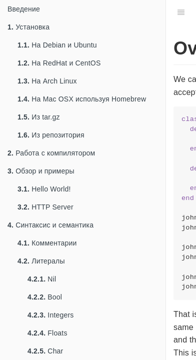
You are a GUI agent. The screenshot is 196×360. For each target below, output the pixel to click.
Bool (45, 297)
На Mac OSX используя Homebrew (82, 99)
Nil (42, 279)
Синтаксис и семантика (51, 225)
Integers (51, 315)
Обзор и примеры (41, 171)
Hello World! (44, 189)
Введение (24, 9)
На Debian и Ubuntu (57, 45)
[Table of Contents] (181, 12)
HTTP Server (46, 207)
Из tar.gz (39, 117)
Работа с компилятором (51, 153)
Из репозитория (51, 135)
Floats (48, 333)
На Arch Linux (47, 81)
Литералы (41, 261)
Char (45, 351)
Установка (29, 27)
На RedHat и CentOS (59, 63)
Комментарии (47, 243)
